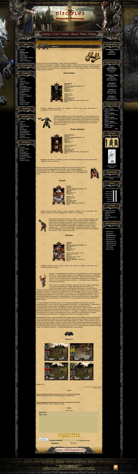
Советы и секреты (25, 96)
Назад (69, 390)
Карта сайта (109, 217)
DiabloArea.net (110, 237)
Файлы (22, 99)
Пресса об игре (25, 102)
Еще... (117, 128)
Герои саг (23, 81)
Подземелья (24, 94)
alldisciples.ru (71, 465)
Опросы (107, 214)
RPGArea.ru (110, 231)
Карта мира (23, 56)
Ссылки (107, 215)
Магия (22, 84)
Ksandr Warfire (73, 466)
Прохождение (24, 133)
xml (115, 217)
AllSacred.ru (110, 233)
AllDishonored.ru (111, 243)
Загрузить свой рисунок (112, 166)
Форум (22, 51)
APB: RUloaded (111, 245)
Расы (21, 80)
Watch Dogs (110, 249)
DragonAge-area (111, 241)
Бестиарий (23, 86)
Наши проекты (110, 212)
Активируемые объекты (24, 92)
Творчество (23, 59)
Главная (22, 49)
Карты (22, 97)
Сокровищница (25, 89)
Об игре (22, 78)
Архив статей (24, 104)
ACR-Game (109, 247)
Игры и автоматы (25, 61)
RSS (106, 219)
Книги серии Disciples (27, 57)
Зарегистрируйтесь (84, 440)
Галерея (22, 54)
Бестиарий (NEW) (25, 88)
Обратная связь (110, 210)
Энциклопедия (24, 83)
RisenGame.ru (110, 239)
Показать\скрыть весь (112, 188)
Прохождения (24, 155)
